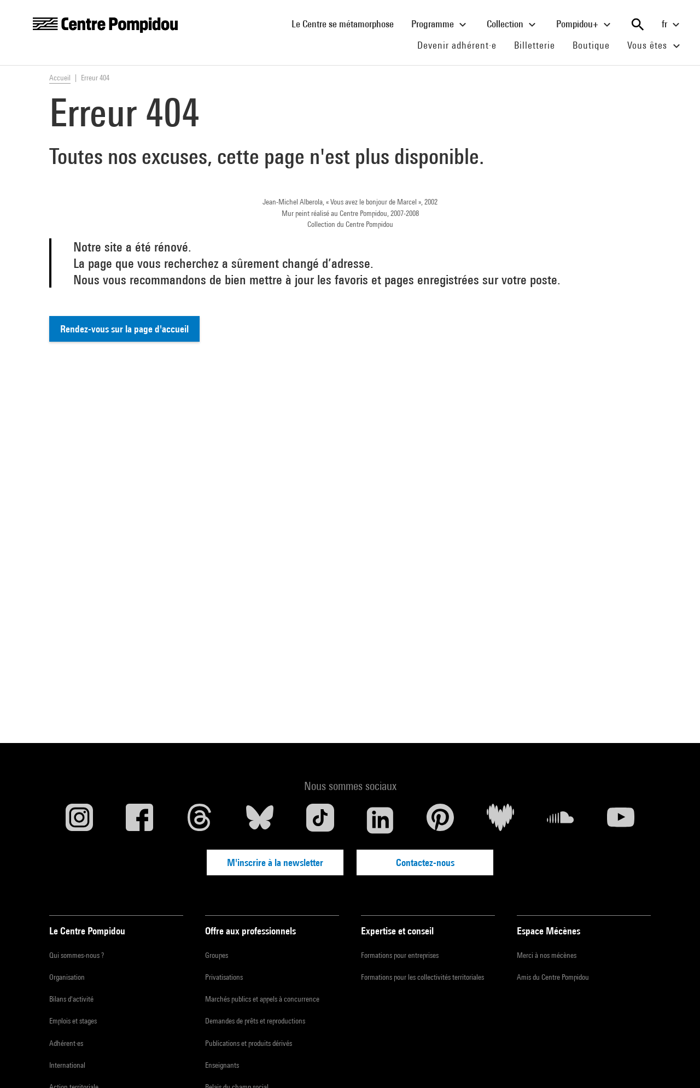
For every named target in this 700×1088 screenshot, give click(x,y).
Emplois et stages (73, 1020)
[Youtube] (621, 820)
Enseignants (222, 1065)
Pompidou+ (585, 24)
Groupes (216, 955)
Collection (513, 24)
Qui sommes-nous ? (76, 955)
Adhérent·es (66, 1043)
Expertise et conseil (397, 931)
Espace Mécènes (548, 931)
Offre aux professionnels (250, 931)
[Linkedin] (380, 820)
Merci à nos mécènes (546, 955)
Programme (440, 24)
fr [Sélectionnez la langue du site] (672, 24)
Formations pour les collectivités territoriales (422, 977)
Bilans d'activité (71, 999)
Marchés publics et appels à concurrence (262, 999)
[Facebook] (139, 820)
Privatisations (224, 977)
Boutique (596, 45)
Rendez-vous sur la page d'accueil (124, 329)
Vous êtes (655, 45)
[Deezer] (500, 820)
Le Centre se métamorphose (346, 23)
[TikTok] (320, 820)
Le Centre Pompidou (87, 931)
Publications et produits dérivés (248, 1043)
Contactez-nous (425, 862)
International (67, 1065)
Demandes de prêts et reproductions (255, 1020)
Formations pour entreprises (400, 955)
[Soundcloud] (560, 820)
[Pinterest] (440, 820)
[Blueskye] (260, 820)
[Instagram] (79, 820)
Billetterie (534, 45)
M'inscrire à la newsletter (275, 862)
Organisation (67, 977)
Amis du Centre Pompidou (553, 977)
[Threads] (200, 820)
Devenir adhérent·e (461, 45)
